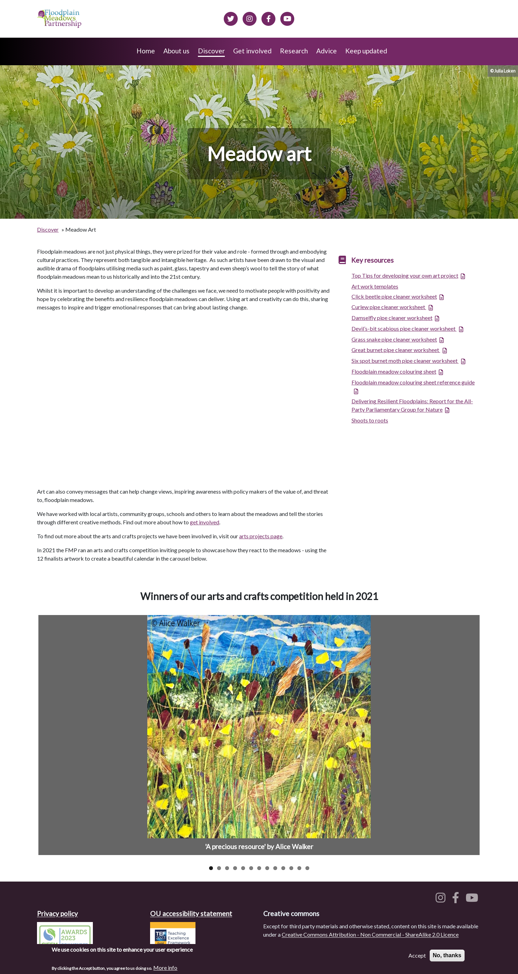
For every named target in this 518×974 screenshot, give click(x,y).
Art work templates (375, 286)
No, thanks (447, 955)
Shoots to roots (370, 420)
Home (145, 51)
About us (176, 51)
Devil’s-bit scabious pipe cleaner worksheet (404, 328)
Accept (417, 955)
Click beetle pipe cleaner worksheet (394, 296)
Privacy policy (57, 913)
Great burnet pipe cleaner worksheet (396, 349)
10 (283, 868)
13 (307, 868)
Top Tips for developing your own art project (405, 275)
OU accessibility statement (191, 913)
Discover (211, 51)
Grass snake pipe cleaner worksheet (394, 339)
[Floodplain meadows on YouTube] (473, 899)
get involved (204, 522)
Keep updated (366, 51)
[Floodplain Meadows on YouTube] (287, 18)
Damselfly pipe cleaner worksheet (392, 317)
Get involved (252, 51)
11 (291, 868)
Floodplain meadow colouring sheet (394, 371)
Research (294, 51)
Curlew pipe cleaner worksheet (389, 307)
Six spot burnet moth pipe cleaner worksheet (405, 360)
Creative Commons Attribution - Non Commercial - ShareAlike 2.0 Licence (370, 934)
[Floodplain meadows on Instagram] (249, 18)
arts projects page (260, 536)
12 (299, 868)
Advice (326, 51)
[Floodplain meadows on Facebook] (268, 18)
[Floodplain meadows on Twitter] (230, 18)
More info (165, 967)
